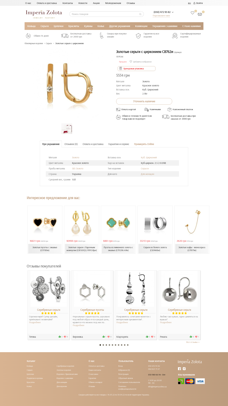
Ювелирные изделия (36, 43)
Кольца (31, 26)
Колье (100, 26)
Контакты (68, 2)
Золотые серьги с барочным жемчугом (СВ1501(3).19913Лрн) (81, 248)
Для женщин (147, 173)
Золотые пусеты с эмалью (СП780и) (44, 248)
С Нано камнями (191, 26)
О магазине (93, 374)
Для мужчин (62, 386)
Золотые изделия (64, 370)
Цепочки (58, 26)
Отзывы (131, 2)
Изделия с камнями (65, 378)
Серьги (45, 26)
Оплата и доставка (47, 2)
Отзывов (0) (71, 144)
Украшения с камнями (164, 26)
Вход (120, 366)
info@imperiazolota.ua (157, 386)
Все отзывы (193, 341)
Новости (82, 2)
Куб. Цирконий (149, 157)
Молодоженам (113, 2)
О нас (28, 2)
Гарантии (92, 378)
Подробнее (35, 322)
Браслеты (73, 26)
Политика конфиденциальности (127, 387)
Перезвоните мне (161, 15)
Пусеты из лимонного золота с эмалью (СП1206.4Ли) (118, 248)
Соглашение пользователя (129, 382)
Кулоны (88, 26)
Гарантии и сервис (118, 144)
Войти (198, 2)
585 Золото (77, 168)
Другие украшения (119, 26)
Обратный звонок (125, 378)
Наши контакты (95, 370)
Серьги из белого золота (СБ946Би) (155, 248)
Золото (75, 157)
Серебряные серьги (48, 309)
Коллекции (141, 26)
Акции (96, 2)
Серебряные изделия (65, 366)
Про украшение (50, 144)
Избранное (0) (124, 370)
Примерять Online (144, 144)
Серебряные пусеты (92, 309)
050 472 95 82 (154, 366)
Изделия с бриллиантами (67, 374)
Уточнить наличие (144, 101)
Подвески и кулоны (35, 378)
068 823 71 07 (154, 369)
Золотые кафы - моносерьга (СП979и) (192, 248)
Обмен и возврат (95, 382)
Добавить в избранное (141, 61)
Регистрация (123, 374)
